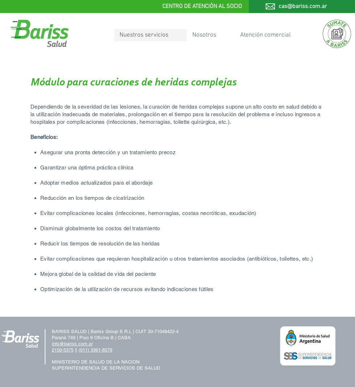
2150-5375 (63, 350)
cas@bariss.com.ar (303, 6)
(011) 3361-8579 (95, 350)
